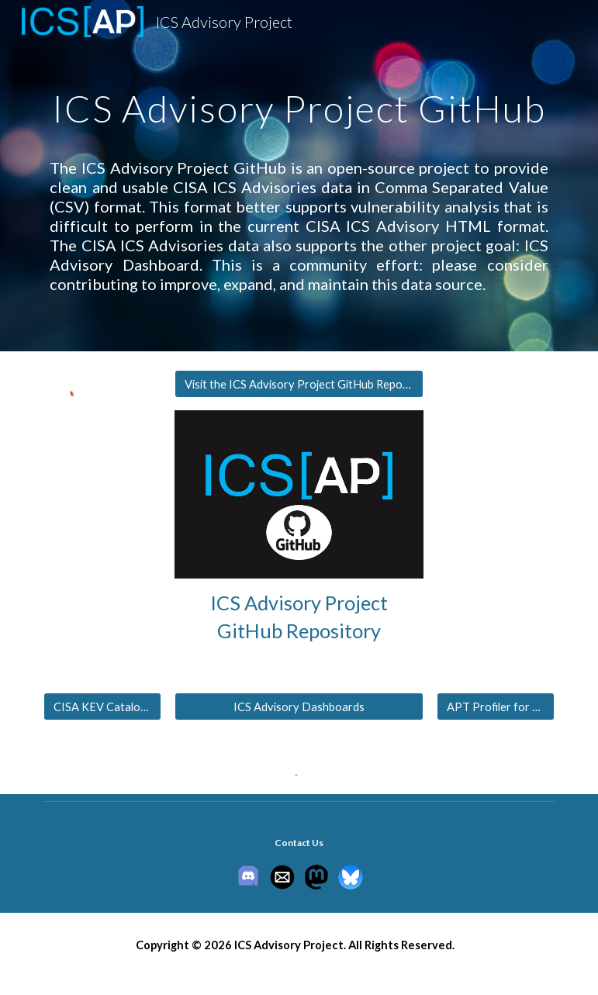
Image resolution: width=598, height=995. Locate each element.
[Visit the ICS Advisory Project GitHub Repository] (299, 384)
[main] (298, 97)
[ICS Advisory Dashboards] (299, 706)
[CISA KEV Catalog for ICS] (102, 706)
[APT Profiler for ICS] (495, 706)
